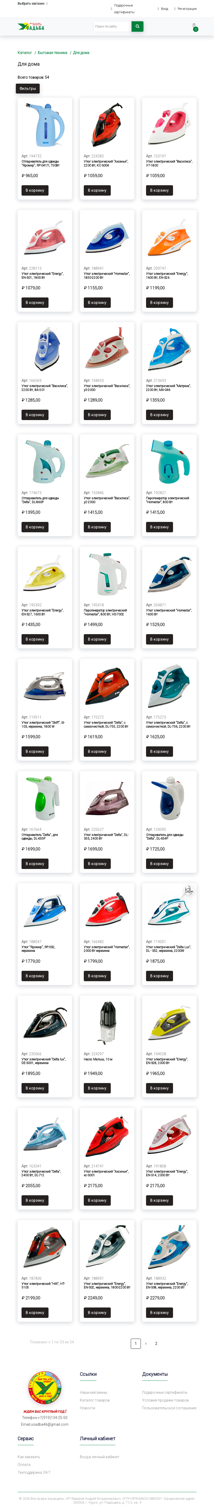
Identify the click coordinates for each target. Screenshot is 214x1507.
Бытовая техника (52, 53)
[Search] (113, 26)
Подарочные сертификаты (164, 1390)
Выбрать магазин (33, 3)
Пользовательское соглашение (169, 1406)
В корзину (35, 190)
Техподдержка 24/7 (34, 1470)
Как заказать (29, 1455)
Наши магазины (93, 1390)
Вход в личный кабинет (99, 1455)
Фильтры (28, 89)
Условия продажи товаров (165, 1398)
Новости (87, 1406)
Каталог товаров (95, 1398)
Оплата (24, 1462)
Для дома (81, 53)
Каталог (25, 53)
